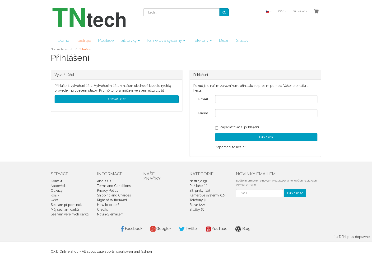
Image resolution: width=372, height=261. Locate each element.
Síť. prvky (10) (200, 190)
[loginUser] (266, 99)
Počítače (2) (198, 186)
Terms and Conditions (114, 186)
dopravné (362, 237)
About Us (104, 181)
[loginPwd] (266, 113)
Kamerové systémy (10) (208, 195)
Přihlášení (300, 11)
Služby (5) (197, 209)
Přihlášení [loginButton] (266, 137)
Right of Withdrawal (112, 200)
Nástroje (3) (198, 181)
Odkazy (57, 190)
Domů (63, 40)
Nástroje (83, 40)
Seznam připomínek (66, 205)
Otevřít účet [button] (117, 99)
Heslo (203, 113)
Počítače (106, 40)
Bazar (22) (197, 205)
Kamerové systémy (166, 40)
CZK (282, 11)
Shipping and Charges (114, 195)
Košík (55, 195)
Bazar (224, 40)
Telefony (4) (199, 200)
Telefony (202, 40)
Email (203, 99)
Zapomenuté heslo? (230, 147)
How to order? (108, 205)
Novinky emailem (110, 214)
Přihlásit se (295, 193)
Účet (54, 200)
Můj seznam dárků (65, 209)
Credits (102, 209)
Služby (242, 40)
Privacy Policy (107, 190)
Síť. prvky (130, 40)
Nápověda (58, 186)
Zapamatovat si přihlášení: (237, 127)
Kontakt (56, 181)
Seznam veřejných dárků (69, 214)
